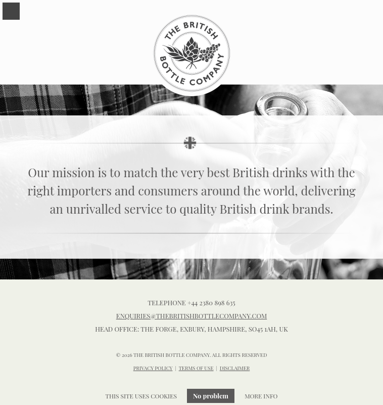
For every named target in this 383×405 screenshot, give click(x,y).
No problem (210, 395)
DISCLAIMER (235, 368)
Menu (11, 11)
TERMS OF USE (196, 368)
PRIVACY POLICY (153, 368)
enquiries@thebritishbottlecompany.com (191, 315)
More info (261, 396)
